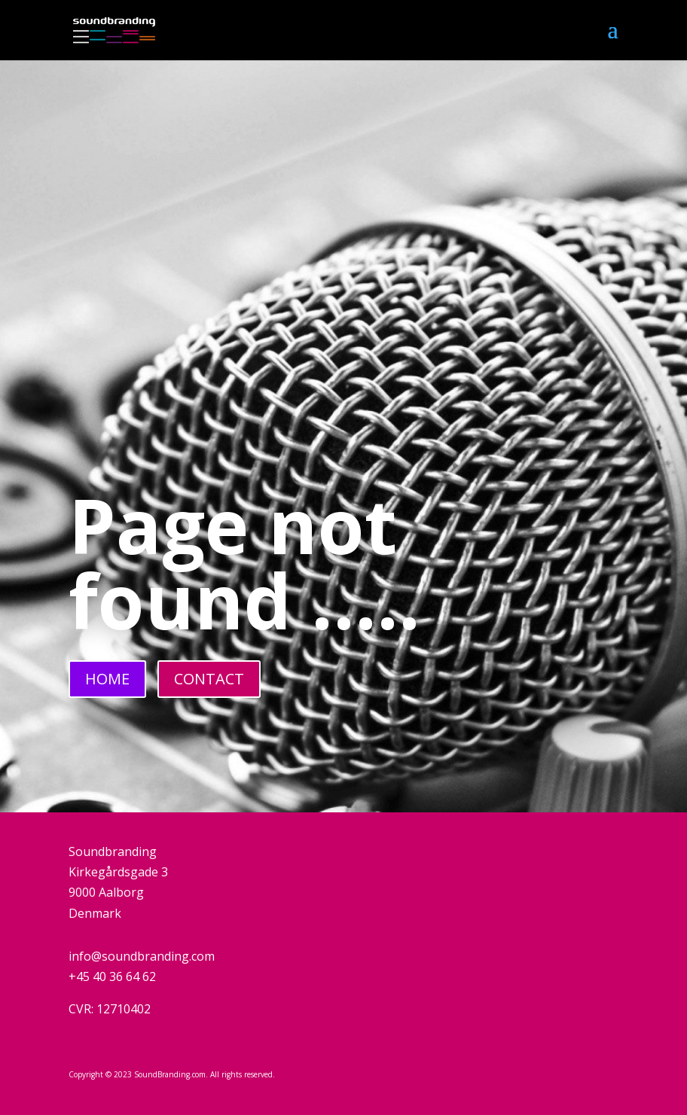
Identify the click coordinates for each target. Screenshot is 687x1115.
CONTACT (209, 679)
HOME (107, 679)
